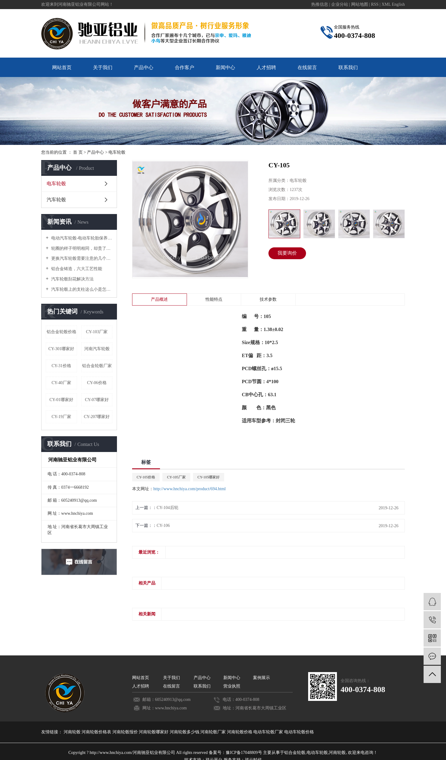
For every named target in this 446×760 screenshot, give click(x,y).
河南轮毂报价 (125, 732)
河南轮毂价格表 (97, 732)
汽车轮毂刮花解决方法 (72, 279)
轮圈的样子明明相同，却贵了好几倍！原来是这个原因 (81, 248)
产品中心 (143, 67)
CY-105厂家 (176, 477)
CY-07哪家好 (97, 399)
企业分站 (339, 4)
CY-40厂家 (61, 382)
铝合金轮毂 (294, 752)
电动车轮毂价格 (299, 732)
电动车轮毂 (317, 752)
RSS (374, 4)
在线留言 (307, 67)
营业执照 (231, 686)
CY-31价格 (61, 365)
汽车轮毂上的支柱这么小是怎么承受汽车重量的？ (81, 289)
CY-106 (163, 525)
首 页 (78, 152)
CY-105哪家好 (209, 477)
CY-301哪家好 (61, 349)
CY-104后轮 (167, 507)
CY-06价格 (97, 382)
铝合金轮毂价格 (61, 332)
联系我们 (348, 67)
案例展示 (261, 677)
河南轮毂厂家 (213, 732)
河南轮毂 (73, 732)
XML (386, 4)
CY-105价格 (146, 477)
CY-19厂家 (61, 416)
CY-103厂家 (97, 332)
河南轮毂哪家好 (154, 732)
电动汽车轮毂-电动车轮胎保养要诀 (81, 238)
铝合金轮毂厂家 (97, 365)
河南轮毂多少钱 (185, 732)
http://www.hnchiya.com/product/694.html (189, 489)
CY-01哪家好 (61, 399)
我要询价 (287, 253)
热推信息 (319, 4)
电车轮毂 (116, 152)
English (398, 4)
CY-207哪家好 (97, 416)
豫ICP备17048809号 (244, 752)
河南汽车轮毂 (97, 349)
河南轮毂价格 (240, 732)
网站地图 (360, 4)
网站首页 (62, 67)
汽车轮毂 (56, 199)
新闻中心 (225, 67)
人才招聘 (266, 67)
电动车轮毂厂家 (268, 732)
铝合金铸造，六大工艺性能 (76, 268)
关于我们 (102, 67)
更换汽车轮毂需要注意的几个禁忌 (81, 258)
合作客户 (184, 67)
